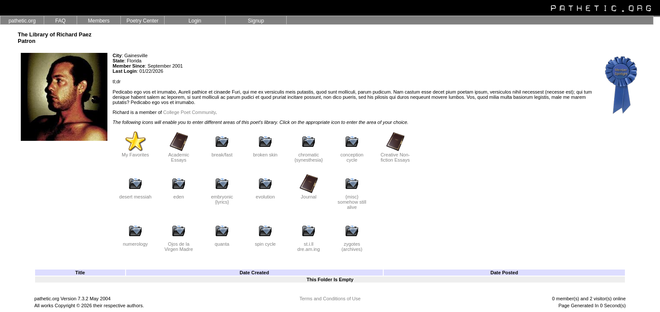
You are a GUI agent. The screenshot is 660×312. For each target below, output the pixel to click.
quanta (222, 242)
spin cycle (265, 242)
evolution (265, 194)
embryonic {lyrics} (222, 197)
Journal (308, 194)
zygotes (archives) (351, 244)
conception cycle (351, 155)
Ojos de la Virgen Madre (179, 244)
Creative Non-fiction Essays (395, 155)
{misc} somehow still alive (352, 200)
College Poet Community (189, 112)
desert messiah (135, 194)
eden (178, 194)
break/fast (221, 152)
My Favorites (135, 152)
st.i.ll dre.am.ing (309, 244)
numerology (135, 242)
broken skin (265, 152)
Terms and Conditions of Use (329, 298)
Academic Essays (178, 155)
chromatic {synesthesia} (308, 155)
